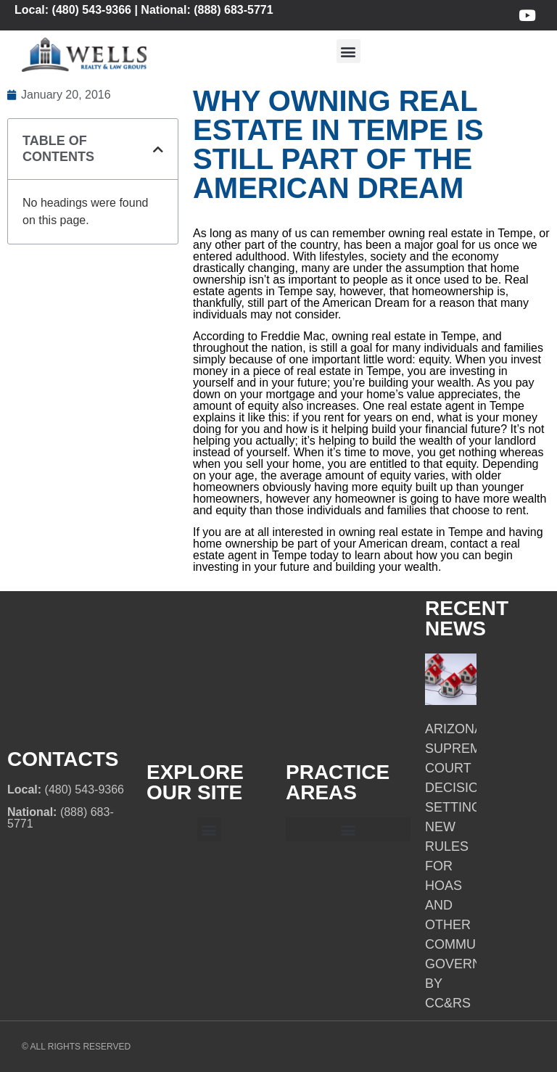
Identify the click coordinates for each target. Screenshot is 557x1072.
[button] (348, 51)
